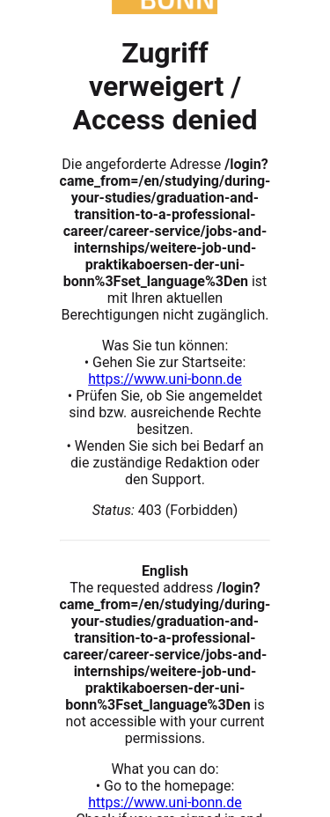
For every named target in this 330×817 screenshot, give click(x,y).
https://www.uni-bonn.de (165, 379)
